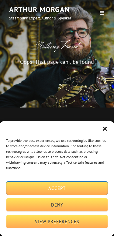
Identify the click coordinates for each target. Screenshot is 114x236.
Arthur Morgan (39, 9)
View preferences (57, 221)
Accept (57, 188)
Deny (57, 205)
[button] (105, 129)
